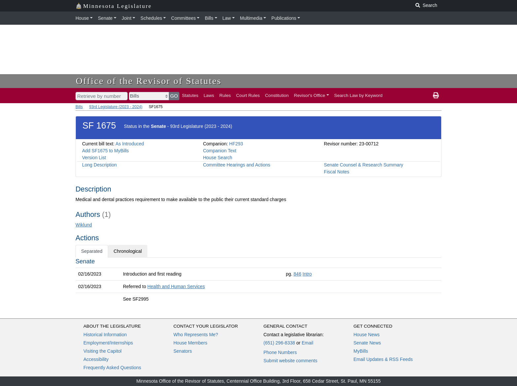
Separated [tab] (92, 251)
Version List (94, 157)
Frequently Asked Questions (112, 367)
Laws (209, 95)
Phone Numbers (280, 352)
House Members (190, 342)
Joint (127, 18)
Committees (183, 18)
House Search (217, 157)
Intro (307, 274)
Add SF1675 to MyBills (105, 150)
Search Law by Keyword (358, 95)
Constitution (277, 95)
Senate (105, 18)
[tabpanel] (258, 281)
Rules (225, 95)
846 (297, 274)
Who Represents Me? (195, 334)
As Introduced (129, 143)
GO (174, 96)
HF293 (236, 143)
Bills (209, 18)
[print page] (435, 96)
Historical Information (105, 334)
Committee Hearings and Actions (236, 164)
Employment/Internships (108, 342)
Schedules (151, 18)
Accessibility (95, 359)
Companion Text (219, 150)
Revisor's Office (309, 95)
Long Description (99, 164)
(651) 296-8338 (279, 342)
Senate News (367, 342)
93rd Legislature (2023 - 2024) (115, 106)
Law (227, 18)
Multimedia (251, 18)
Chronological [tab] (128, 251)
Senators (182, 351)
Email (307, 342)
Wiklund (84, 224)
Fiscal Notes (336, 171)
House (82, 18)
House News (366, 334)
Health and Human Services (176, 286)
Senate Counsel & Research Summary (363, 164)
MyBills (360, 351)
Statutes (190, 95)
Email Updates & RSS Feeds (383, 359)
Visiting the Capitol (102, 351)
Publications (283, 18)
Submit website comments (290, 360)
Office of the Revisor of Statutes (149, 81)
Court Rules (248, 95)
